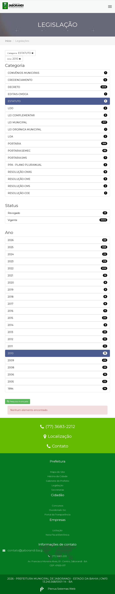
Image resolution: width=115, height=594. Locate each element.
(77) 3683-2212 (57, 426)
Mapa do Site (57, 472)
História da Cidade (57, 476)
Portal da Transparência (57, 514)
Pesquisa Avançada (17, 401)
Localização (58, 436)
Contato (57, 445)
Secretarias (57, 489)
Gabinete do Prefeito (57, 480)
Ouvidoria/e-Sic (57, 510)
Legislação (57, 485)
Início (8, 40)
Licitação (57, 530)
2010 (14, 58)
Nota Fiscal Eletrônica (57, 534)
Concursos (57, 505)
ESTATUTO (20, 53)
